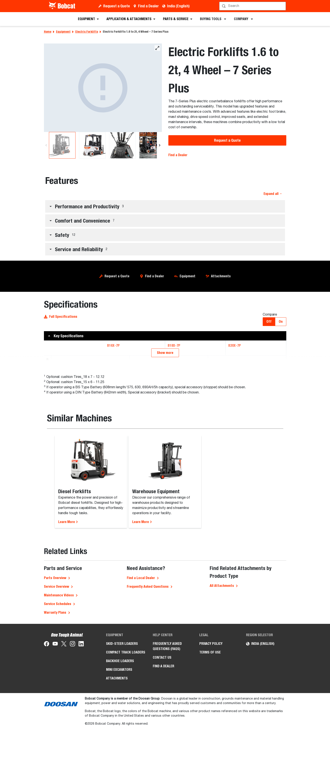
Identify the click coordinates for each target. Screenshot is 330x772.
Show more (165, 458)
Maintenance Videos (59, 700)
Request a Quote (116, 6)
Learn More (68, 627)
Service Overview (56, 691)
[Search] (253, 6)
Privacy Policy (210, 748)
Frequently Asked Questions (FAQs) (167, 751)
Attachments (221, 276)
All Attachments (222, 691)
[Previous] (46, 145)
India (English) (178, 6)
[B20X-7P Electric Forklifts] (103, 87)
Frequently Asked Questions (148, 691)
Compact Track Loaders (125, 757)
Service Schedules (57, 709)
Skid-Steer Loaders (122, 748)
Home (47, 31)
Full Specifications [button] (60, 317)
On (281, 321)
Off (269, 321)
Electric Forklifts (86, 31)
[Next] (159, 145)
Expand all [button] (273, 194)
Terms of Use (210, 757)
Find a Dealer (148, 6)
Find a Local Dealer (141, 683)
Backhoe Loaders (120, 766)
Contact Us (162, 762)
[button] (165, 206)
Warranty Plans (55, 717)
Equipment (63, 31)
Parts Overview (55, 683)
